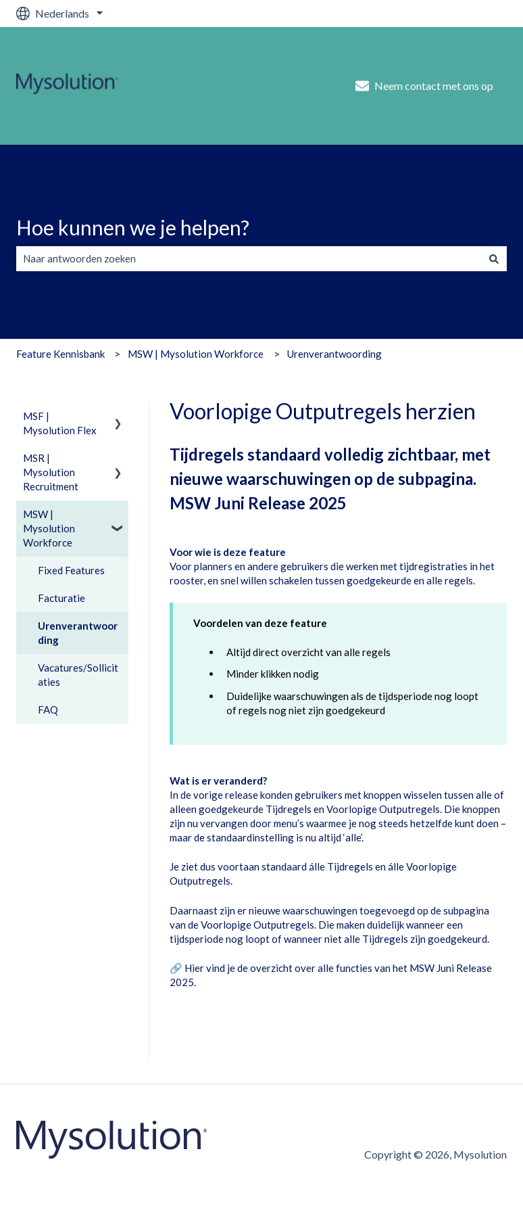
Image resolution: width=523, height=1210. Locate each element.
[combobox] (248, 258)
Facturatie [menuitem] (61, 598)
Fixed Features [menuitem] (71, 570)
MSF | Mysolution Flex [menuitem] (60, 423)
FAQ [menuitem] (48, 709)
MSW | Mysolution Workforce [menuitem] (49, 528)
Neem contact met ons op (424, 86)
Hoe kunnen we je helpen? (132, 227)
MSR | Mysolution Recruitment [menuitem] (50, 472)
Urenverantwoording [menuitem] (78, 633)
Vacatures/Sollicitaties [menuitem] (78, 674)
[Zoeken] (494, 258)
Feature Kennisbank (60, 354)
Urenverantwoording (334, 354)
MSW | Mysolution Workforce (196, 354)
